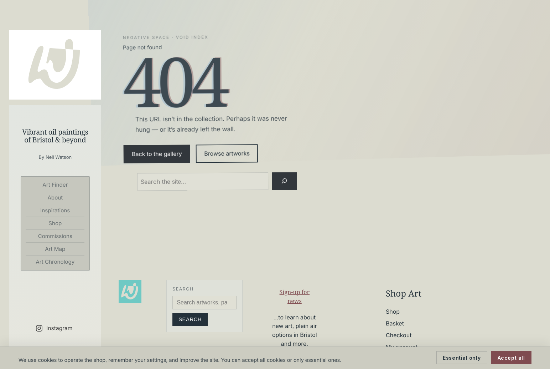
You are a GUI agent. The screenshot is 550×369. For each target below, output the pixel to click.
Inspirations (55, 210)
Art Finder (55, 184)
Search (190, 319)
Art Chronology (55, 261)
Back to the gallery (157, 154)
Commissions (55, 236)
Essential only (462, 358)
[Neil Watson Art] (55, 65)
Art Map (55, 249)
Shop (55, 223)
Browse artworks (227, 153)
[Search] (284, 181)
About (55, 197)
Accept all (511, 358)
